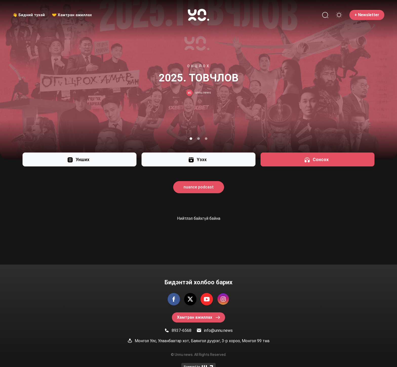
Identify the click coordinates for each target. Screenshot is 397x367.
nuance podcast (199, 187)
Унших (78, 159)
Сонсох (316, 159)
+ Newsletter (366, 14)
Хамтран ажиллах (198, 317)
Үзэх (197, 159)
